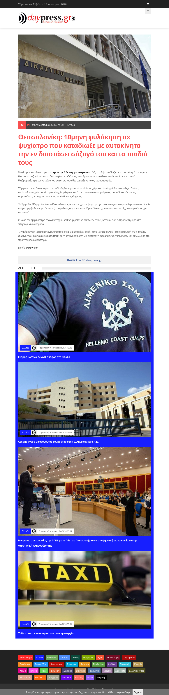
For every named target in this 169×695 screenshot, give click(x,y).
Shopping (101, 677)
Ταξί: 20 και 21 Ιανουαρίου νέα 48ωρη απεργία (46, 633)
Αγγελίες (79, 677)
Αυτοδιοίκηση (113, 657)
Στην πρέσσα (129, 657)
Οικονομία (51, 657)
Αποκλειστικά (57, 664)
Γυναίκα (33, 670)
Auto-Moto (120, 670)
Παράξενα (39, 677)
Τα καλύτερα (25, 664)
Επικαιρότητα (26, 657)
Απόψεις (112, 664)
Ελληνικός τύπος (136, 670)
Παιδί (43, 670)
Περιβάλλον (98, 664)
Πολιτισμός (125, 664)
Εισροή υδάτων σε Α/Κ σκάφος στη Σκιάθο (44, 357)
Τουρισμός (71, 664)
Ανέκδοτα (66, 677)
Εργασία (138, 664)
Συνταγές (68, 670)
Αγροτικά (85, 664)
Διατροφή (55, 670)
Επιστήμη (80, 670)
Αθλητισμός (88, 657)
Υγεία (100, 657)
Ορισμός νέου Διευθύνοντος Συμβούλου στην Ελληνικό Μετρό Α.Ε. (58, 442)
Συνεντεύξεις (40, 664)
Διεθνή (75, 657)
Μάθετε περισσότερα (119, 692)
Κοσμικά (107, 670)
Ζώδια (90, 677)
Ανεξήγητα (53, 677)
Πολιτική (64, 657)
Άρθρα (23, 670)
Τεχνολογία (94, 670)
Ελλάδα (71, 125)
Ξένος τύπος (25, 677)
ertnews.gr (31, 248)
